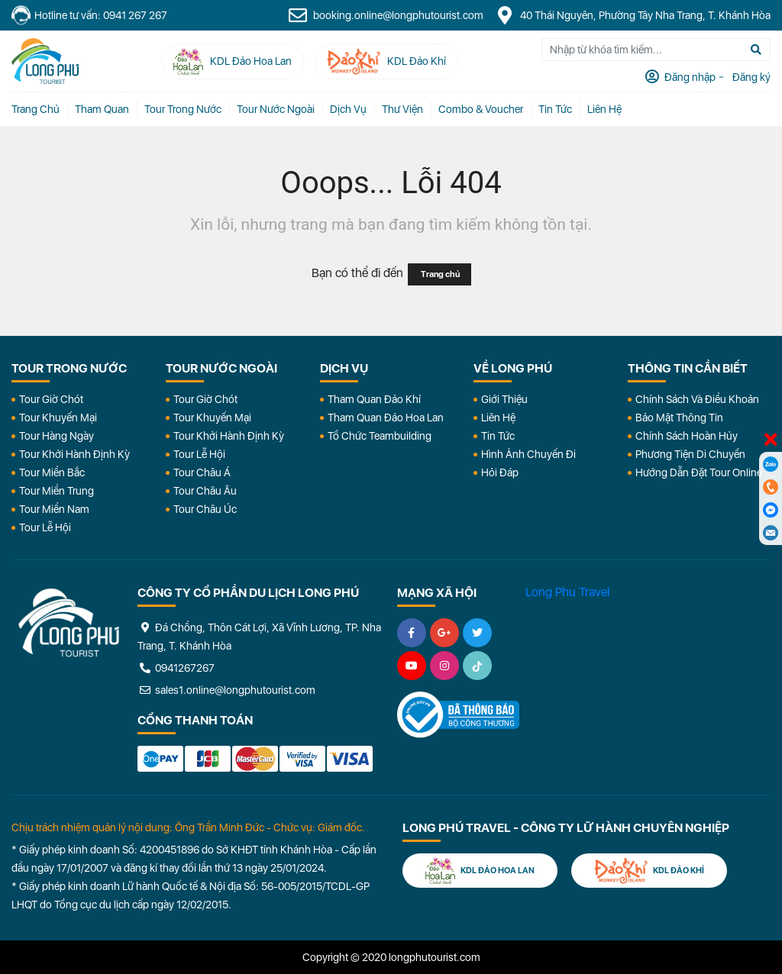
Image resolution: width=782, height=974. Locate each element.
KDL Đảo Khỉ (649, 870)
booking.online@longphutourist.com (385, 15)
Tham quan (102, 109)
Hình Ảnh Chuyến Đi (528, 454)
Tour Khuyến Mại (58, 417)
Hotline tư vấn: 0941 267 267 (89, 15)
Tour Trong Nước (182, 109)
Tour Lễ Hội (45, 527)
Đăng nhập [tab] (689, 77)
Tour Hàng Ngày (56, 436)
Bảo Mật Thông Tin (679, 417)
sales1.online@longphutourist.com (226, 690)
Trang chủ (35, 109)
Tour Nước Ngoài (276, 109)
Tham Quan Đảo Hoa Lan (386, 417)
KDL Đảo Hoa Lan (480, 870)
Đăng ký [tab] (750, 77)
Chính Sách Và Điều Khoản (697, 399)
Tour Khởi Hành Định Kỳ (74, 454)
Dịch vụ (348, 109)
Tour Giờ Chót (51, 399)
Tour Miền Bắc (52, 472)
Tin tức (555, 109)
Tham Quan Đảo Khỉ (374, 399)
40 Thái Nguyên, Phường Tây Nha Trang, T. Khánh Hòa (633, 15)
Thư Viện (402, 109)
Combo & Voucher (480, 109)
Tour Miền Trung (56, 491)
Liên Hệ (604, 109)
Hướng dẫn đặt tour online (698, 472)
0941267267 (176, 668)
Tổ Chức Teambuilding (379, 436)
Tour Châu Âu (205, 491)
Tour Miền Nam (54, 509)
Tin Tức (498, 436)
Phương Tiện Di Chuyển (690, 454)
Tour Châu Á (202, 472)
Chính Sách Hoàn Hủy (686, 436)
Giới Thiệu (504, 399)
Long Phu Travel (567, 592)
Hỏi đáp (500, 472)
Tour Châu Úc (205, 509)
